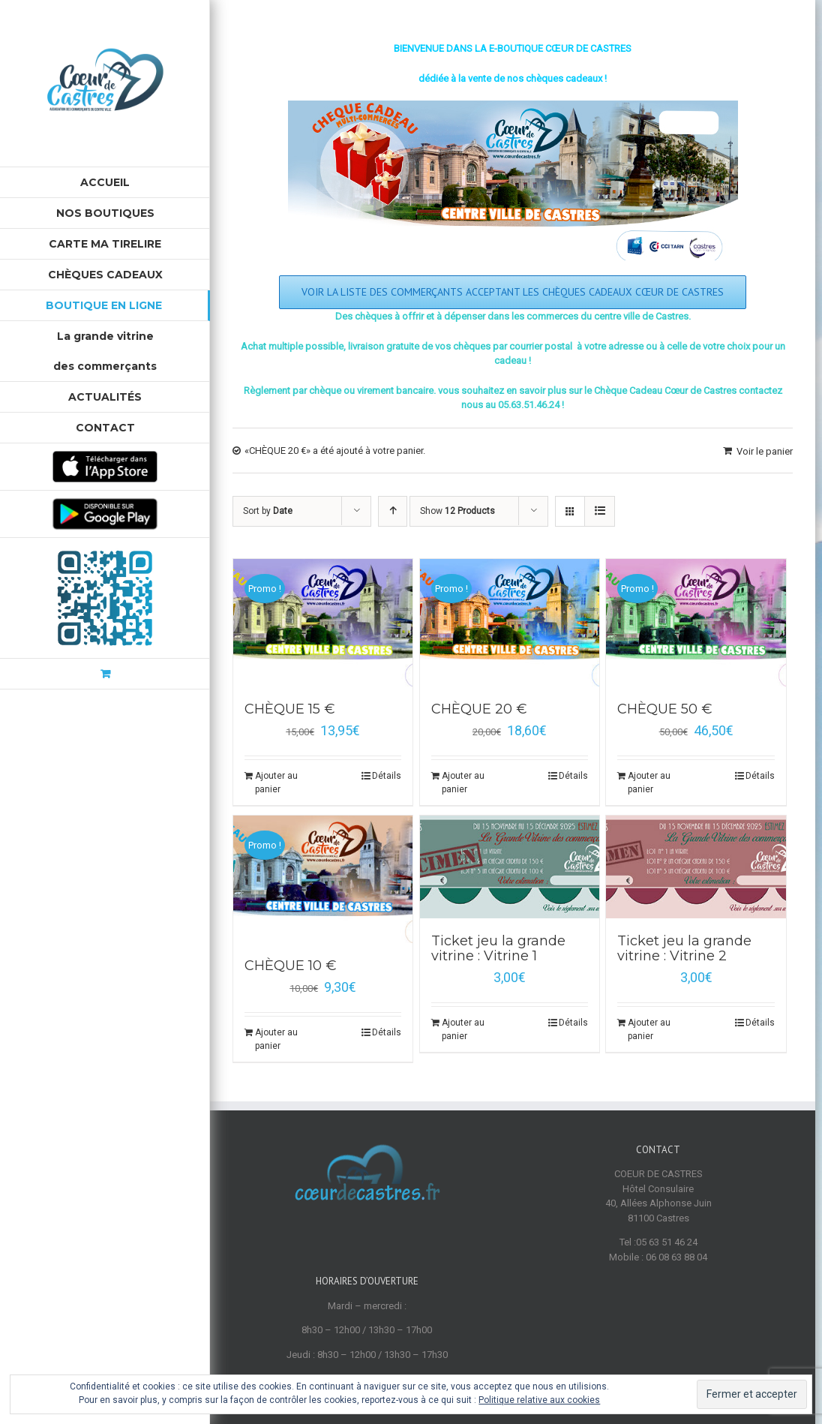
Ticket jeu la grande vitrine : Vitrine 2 (684, 948)
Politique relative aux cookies (539, 1400)
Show (457, 511)
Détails (386, 776)
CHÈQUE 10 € (290, 965)
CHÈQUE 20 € (479, 709)
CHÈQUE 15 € (289, 709)
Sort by (267, 511)
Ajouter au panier (276, 783)
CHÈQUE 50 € (664, 709)
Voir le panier (764, 451)
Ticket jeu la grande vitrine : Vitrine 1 (498, 948)
